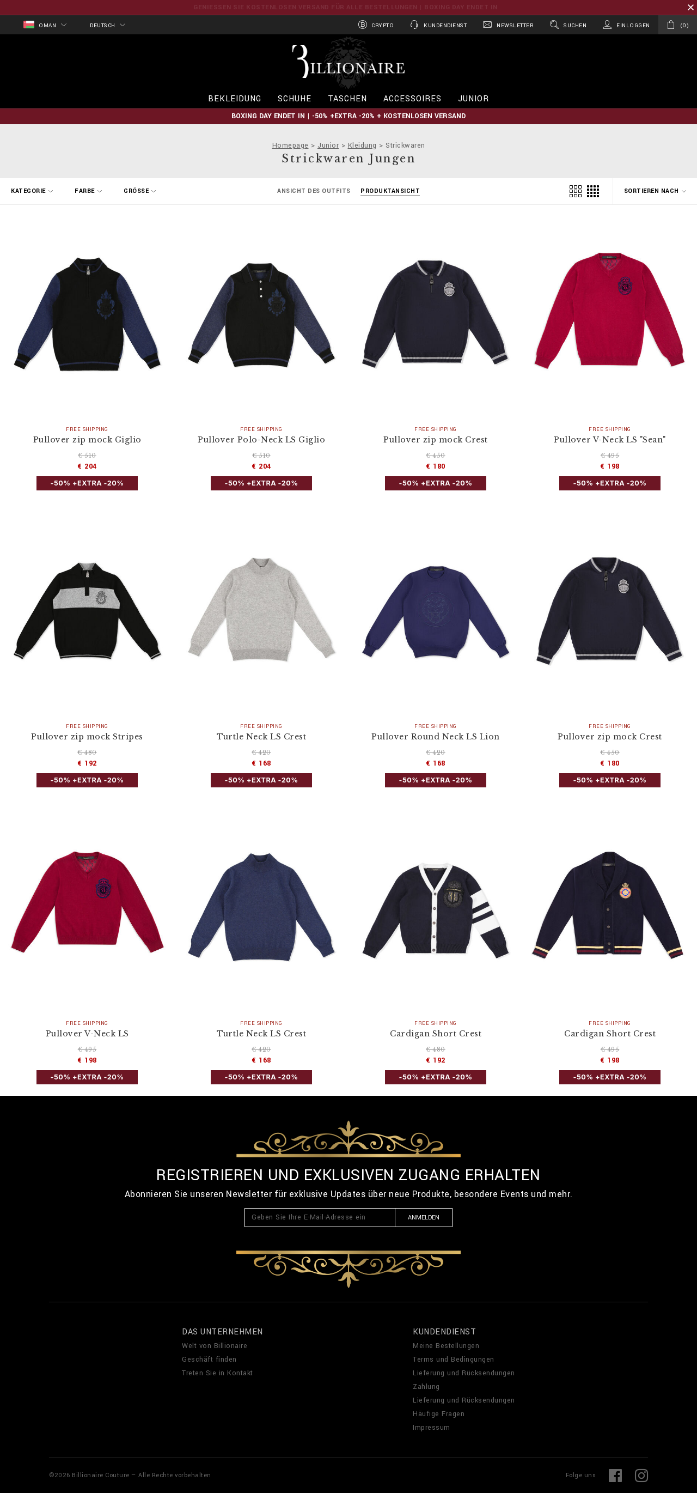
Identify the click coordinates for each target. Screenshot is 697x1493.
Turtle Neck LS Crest (261, 737)
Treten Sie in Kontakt (217, 1373)
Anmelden (423, 1217)
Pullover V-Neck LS (87, 1034)
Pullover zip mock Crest (435, 440)
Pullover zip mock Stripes (87, 737)
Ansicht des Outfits (314, 191)
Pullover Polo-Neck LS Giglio (261, 440)
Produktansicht (390, 191)
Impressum (431, 1428)
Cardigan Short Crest (435, 1034)
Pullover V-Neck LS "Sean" (610, 440)
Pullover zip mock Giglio (87, 440)
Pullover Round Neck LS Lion (435, 737)
